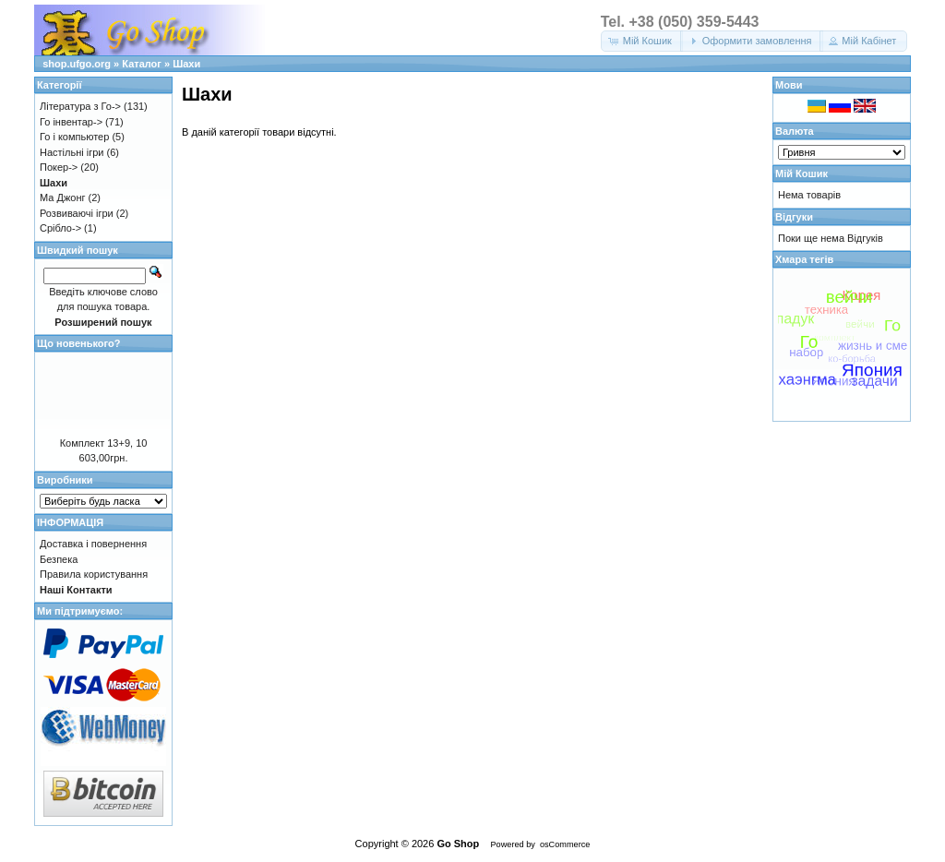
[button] (642, 41)
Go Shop (458, 843)
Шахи (186, 63)
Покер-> (59, 167)
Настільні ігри (72, 152)
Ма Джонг (62, 197)
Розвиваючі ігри (77, 213)
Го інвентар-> (71, 121)
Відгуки (794, 216)
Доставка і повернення (93, 543)
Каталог (141, 63)
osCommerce (565, 844)
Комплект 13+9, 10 (104, 443)
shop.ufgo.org (76, 63)
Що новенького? (78, 343)
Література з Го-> (80, 106)
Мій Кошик (801, 173)
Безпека (59, 559)
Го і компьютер (74, 136)
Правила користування (94, 574)
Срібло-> (60, 227)
